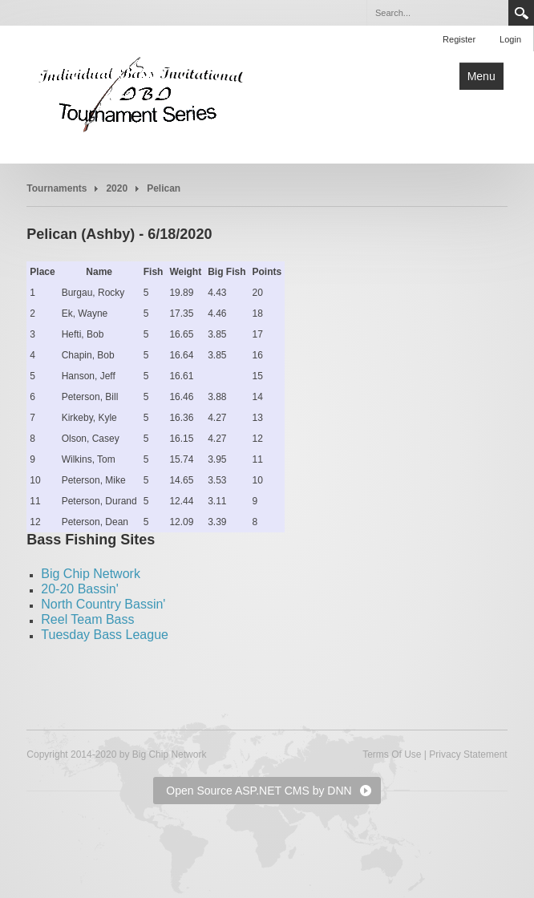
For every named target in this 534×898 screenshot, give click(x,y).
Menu (481, 76)
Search (521, 13)
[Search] (437, 13)
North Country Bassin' (103, 604)
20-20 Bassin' (79, 589)
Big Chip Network (90, 573)
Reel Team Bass (87, 619)
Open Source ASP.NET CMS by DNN (258, 790)
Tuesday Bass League (104, 634)
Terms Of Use (391, 754)
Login (510, 39)
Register (459, 39)
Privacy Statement (468, 754)
